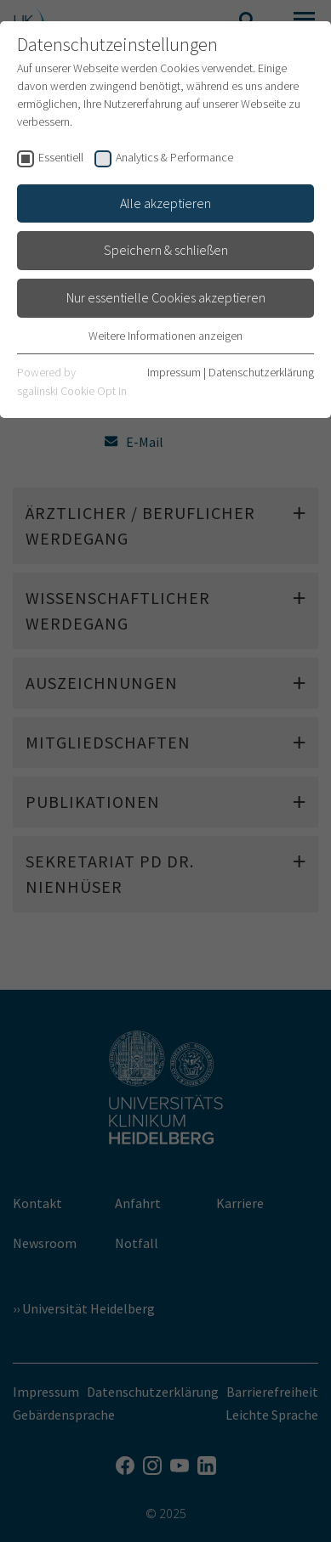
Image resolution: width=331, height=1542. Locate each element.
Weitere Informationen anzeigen (165, 335)
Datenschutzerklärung (261, 372)
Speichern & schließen (166, 249)
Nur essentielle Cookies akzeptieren (165, 297)
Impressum (174, 372)
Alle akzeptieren (165, 203)
